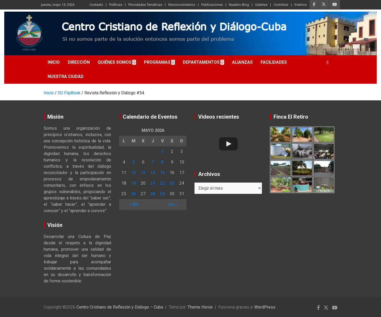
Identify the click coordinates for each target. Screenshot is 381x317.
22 (162, 183)
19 (133, 183)
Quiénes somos (114, 62)
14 (152, 172)
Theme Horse (200, 307)
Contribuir (281, 5)
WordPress (264, 307)
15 (162, 172)
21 (152, 183)
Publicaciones (212, 5)
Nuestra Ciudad (66, 76)
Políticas (115, 5)
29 (162, 193)
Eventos (300, 5)
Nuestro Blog (239, 5)
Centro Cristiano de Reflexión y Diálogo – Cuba (119, 307)
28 (152, 193)
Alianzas (242, 62)
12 (133, 172)
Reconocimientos (181, 5)
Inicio (54, 62)
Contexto (96, 5)
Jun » (172, 204)
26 (133, 193)
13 (143, 172)
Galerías (261, 5)
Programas (157, 62)
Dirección (79, 62)
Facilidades (274, 62)
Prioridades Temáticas (145, 5)
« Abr (133, 204)
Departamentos (201, 62)
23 (172, 183)
